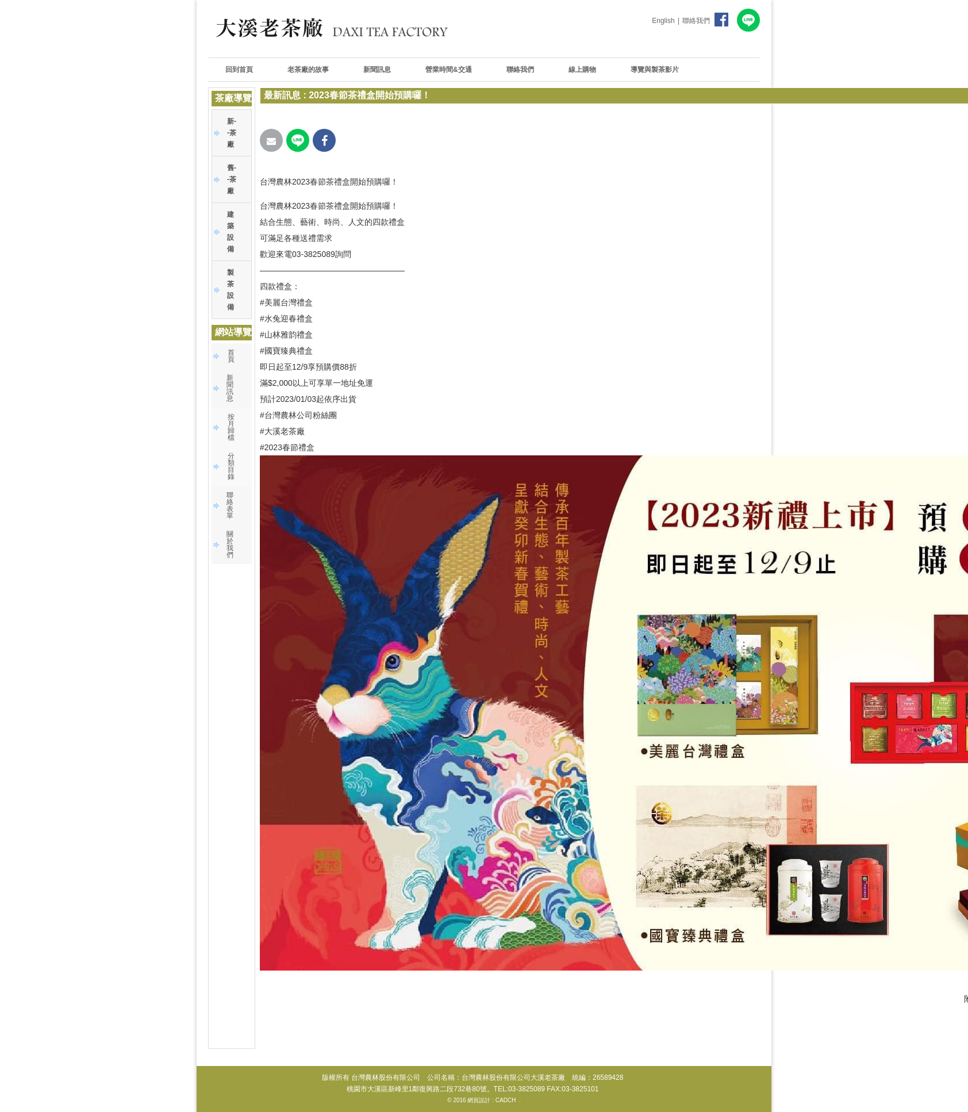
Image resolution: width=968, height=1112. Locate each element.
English (663, 21)
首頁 (231, 355)
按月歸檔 (231, 427)
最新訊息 (282, 95)
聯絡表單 (229, 505)
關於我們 (229, 544)
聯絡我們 (696, 21)
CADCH (505, 1100)
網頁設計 (478, 1100)
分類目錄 (231, 466)
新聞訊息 (229, 388)
